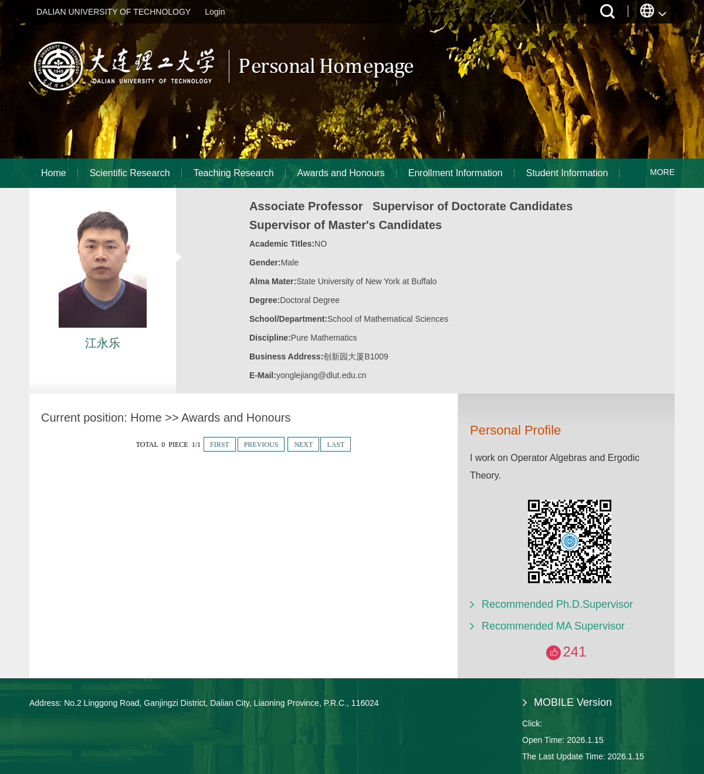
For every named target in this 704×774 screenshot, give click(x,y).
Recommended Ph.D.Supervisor (557, 604)
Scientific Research (130, 173)
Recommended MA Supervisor (553, 626)
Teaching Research (234, 173)
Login (215, 11)
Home (53, 173)
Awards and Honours (341, 173)
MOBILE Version (573, 702)
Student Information (567, 173)
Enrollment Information (455, 173)
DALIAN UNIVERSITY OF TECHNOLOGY (113, 11)
